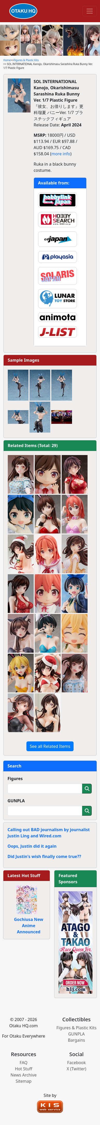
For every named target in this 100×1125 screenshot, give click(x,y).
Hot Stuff (23, 1069)
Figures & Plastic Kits (26, 60)
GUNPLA (16, 801)
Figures (15, 778)
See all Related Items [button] (50, 746)
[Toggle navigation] (89, 11)
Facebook (76, 1062)
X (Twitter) (76, 1069)
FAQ (23, 1062)
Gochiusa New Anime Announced (28, 926)
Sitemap (24, 1081)
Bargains (76, 1040)
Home (7, 60)
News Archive (24, 1075)
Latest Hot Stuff (24, 875)
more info (60, 154)
